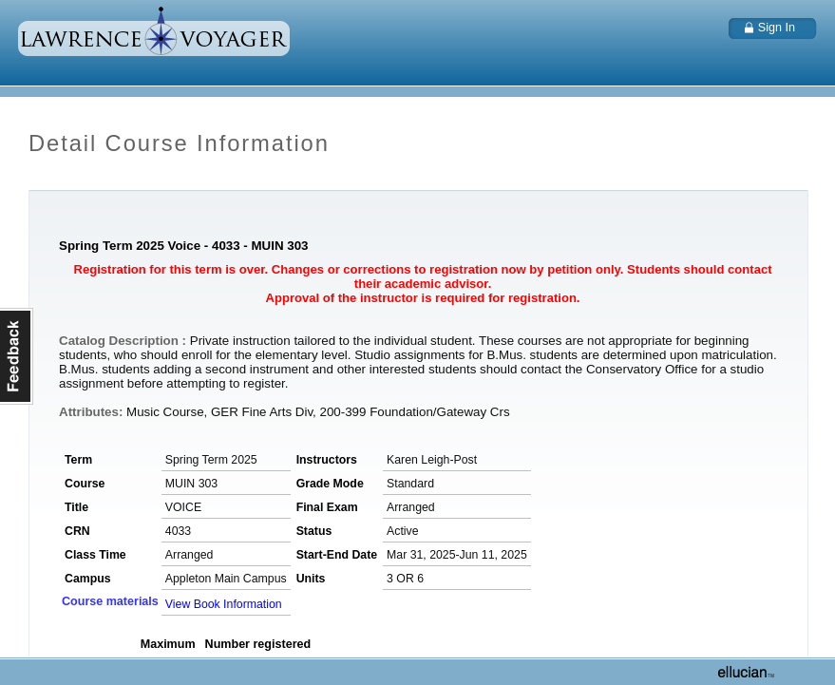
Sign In (776, 27)
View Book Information (223, 604)
